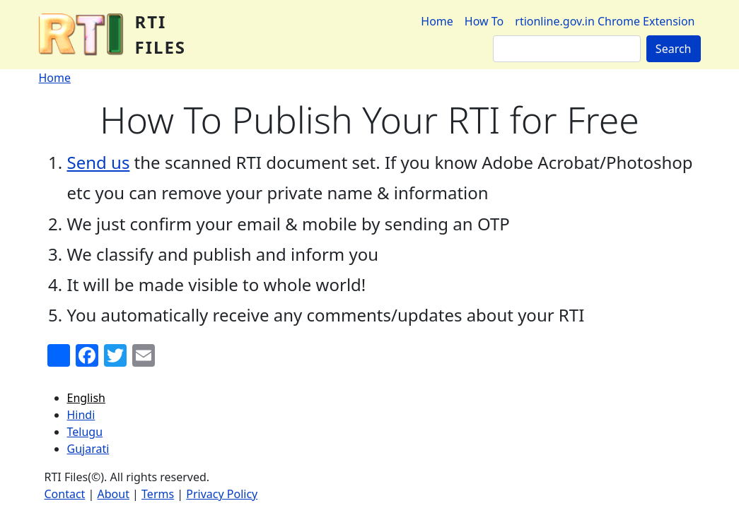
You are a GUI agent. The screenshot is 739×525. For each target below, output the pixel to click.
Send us (98, 162)
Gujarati (88, 448)
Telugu (85, 432)
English (86, 398)
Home (437, 21)
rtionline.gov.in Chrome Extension (604, 21)
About (113, 494)
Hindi (81, 415)
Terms (157, 494)
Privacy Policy (221, 494)
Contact (65, 494)
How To (484, 21)
